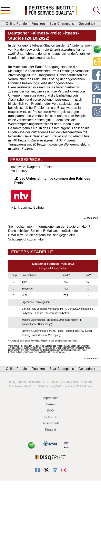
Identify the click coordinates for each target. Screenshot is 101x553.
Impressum (50, 398)
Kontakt (50, 429)
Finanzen (38, 23)
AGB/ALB (50, 417)
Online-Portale (16, 23)
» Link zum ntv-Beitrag (27, 207)
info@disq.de (68, 231)
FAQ (50, 410)
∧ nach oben (91, 218)
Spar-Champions (61, 23)
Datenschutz (50, 423)
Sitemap (50, 404)
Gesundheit (87, 23)
